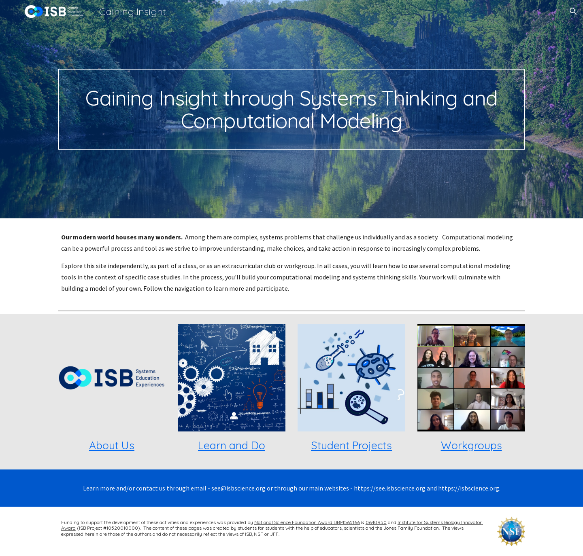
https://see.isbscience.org (390, 488)
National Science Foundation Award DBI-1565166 (307, 522)
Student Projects (351, 445)
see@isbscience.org (238, 488)
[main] (291, 109)
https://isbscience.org (468, 488)
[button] (573, 11)
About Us (111, 445)
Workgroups (471, 445)
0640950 (376, 522)
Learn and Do (231, 445)
